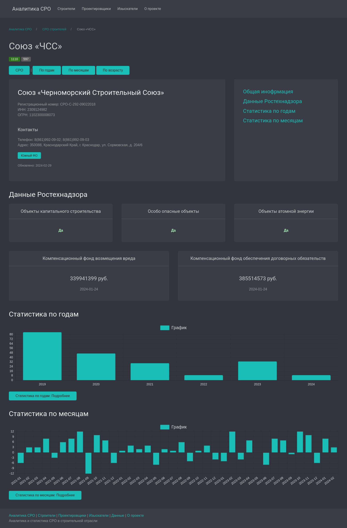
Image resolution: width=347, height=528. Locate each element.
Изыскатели (99, 515)
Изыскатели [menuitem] (128, 9)
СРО (19, 70)
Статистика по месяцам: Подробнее (45, 495)
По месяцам (79, 70)
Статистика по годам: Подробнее (42, 396)
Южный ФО (29, 155)
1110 (14, 59)
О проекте (135, 515)
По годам (46, 70)
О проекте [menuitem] (152, 9)
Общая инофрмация (268, 91)
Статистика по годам (269, 111)
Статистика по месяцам (273, 120)
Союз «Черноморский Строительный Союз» (91, 92)
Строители (47, 515)
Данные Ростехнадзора (272, 101)
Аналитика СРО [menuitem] (31, 9)
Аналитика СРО (22, 515)
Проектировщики (72, 515)
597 (26, 59)
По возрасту (113, 70)
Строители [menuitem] (66, 9)
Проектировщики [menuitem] (96, 9)
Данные (118, 515)
